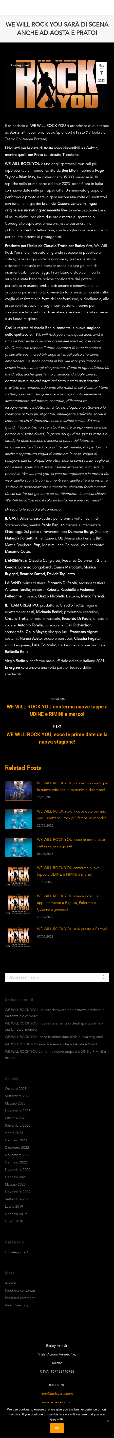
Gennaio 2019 (16, 1214)
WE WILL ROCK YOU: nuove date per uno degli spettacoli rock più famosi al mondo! (71, 814)
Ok (57, 1428)
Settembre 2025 (18, 1096)
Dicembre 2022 (17, 1147)
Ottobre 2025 (16, 1088)
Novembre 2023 (18, 1110)
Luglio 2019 (14, 1206)
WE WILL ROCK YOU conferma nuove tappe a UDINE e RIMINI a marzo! (68, 871)
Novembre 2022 (18, 1155)
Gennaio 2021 (16, 1177)
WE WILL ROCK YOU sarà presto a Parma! (72, 928)
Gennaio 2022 (16, 1162)
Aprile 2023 (14, 1133)
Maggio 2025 (15, 1103)
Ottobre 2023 (16, 1118)
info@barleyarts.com (57, 1393)
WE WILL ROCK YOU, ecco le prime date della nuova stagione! (71, 843)
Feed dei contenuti (20, 1290)
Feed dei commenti (20, 1298)
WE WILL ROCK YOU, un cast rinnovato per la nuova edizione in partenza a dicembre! (73, 786)
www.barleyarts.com (57, 1402)
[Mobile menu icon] (103, 7)
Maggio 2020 (15, 1184)
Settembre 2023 (18, 1125)
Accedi (10, 1283)
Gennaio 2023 (16, 1140)
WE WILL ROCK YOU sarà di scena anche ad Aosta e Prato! (51, 1044)
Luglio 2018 (14, 1221)
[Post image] (18, 791)
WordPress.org (16, 1305)
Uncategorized (19, 65)
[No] (107, 1420)
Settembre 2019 (18, 1199)
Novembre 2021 (18, 1169)
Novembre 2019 (18, 1191)
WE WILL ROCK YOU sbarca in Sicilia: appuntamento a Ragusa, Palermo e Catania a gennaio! (68, 903)
